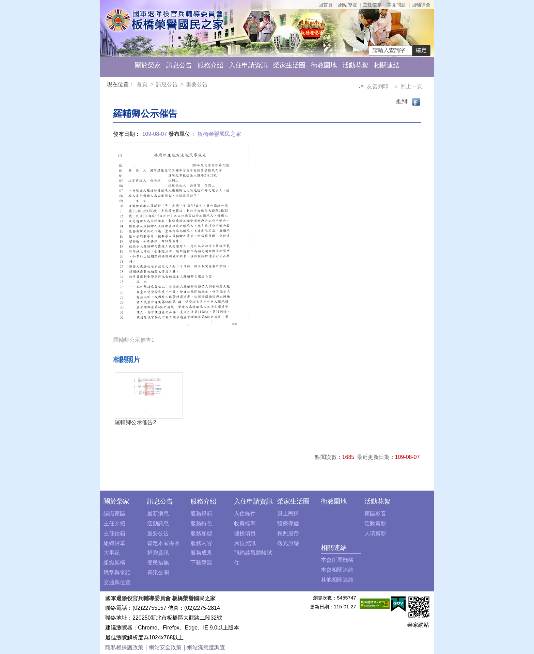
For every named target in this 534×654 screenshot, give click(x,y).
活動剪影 (375, 523)
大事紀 (112, 553)
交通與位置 (117, 582)
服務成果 (201, 553)
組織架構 (114, 562)
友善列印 (378, 86)
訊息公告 (179, 65)
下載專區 (201, 562)
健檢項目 (245, 533)
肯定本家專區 (163, 543)
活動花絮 (355, 65)
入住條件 (245, 513)
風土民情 (288, 513)
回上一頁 (411, 86)
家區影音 (375, 513)
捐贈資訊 (158, 553)
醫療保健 (288, 523)
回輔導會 (420, 4)
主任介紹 (114, 523)
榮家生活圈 (289, 65)
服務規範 (201, 513)
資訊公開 (158, 572)
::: (108, 85)
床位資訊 (245, 543)
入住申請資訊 (248, 65)
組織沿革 (114, 543)
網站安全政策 (165, 647)
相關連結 (386, 65)
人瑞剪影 (375, 533)
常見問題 (396, 4)
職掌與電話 (117, 572)
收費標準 (245, 523)
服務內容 (201, 543)
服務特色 (201, 523)
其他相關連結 (337, 580)
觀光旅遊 (288, 543)
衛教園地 (324, 65)
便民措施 (158, 562)
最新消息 (158, 513)
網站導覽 (347, 4)
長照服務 (288, 533)
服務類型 (201, 533)
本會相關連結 (337, 570)
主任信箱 (372, 4)
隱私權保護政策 (124, 647)
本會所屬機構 (337, 560)
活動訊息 (158, 523)
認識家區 (114, 513)
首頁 (143, 84)
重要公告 (197, 84)
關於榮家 (148, 65)
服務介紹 (210, 65)
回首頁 (325, 4)
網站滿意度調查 (206, 647)
